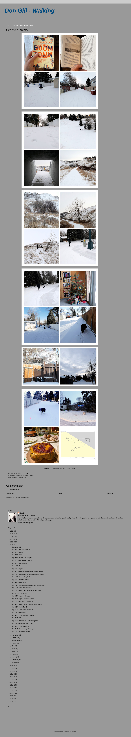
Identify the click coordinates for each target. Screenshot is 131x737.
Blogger (73, 731)
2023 (12, 539)
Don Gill (22, 513)
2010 (12, 693)
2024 (12, 536)
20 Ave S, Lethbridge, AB (19, 477)
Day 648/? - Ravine (18, 566)
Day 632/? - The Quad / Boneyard (22, 610)
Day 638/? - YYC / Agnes (19, 593)
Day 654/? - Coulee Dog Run (21, 549)
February (15, 659)
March (14, 657)
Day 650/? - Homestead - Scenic (22, 560)
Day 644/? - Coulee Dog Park (21, 577)
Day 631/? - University (18, 612)
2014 (12, 682)
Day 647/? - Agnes (17, 568)
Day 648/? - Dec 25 (28, 475)
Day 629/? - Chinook (18, 618)
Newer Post (10, 494)
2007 (12, 701)
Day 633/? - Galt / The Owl (20, 607)
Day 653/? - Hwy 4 (17, 552)
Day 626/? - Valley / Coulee (20, 626)
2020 (12, 666)
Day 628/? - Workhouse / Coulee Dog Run (25, 621)
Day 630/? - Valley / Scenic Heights (23, 615)
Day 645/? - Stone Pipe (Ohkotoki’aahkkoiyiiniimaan (28, 574)
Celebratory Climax (16, 475)
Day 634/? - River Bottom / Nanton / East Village (27, 604)
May (13, 651)
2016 (12, 677)
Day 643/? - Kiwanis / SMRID (21, 579)
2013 (12, 685)
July (13, 646)
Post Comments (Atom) (22, 497)
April (13, 654)
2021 (12, 545)
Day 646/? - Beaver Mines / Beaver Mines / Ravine (27, 571)
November (15, 635)
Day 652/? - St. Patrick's (19, 555)
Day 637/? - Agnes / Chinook (21, 596)
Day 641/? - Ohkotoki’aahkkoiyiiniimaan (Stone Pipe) (28, 585)
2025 (12, 534)
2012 (12, 688)
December (15, 547)
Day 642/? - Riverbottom (19, 582)
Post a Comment (14, 490)
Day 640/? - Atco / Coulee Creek (22, 588)
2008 (12, 699)
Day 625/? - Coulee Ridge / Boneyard (23, 629)
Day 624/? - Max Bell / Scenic (21, 631)
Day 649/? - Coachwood (19, 563)
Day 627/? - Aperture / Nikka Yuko (22, 623)
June (13, 649)
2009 (12, 696)
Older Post (109, 494)
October (14, 638)
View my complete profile (25, 523)
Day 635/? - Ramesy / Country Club (23, 601)
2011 (12, 690)
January (14, 662)
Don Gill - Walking (30, 10)
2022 (12, 542)
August (14, 643)
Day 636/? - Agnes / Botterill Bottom (23, 599)
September (15, 640)
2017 (12, 674)
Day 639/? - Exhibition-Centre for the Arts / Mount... (28, 590)
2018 (12, 671)
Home (60, 494)
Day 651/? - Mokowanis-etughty (21, 558)
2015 (12, 679)
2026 (12, 531)
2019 (12, 668)
